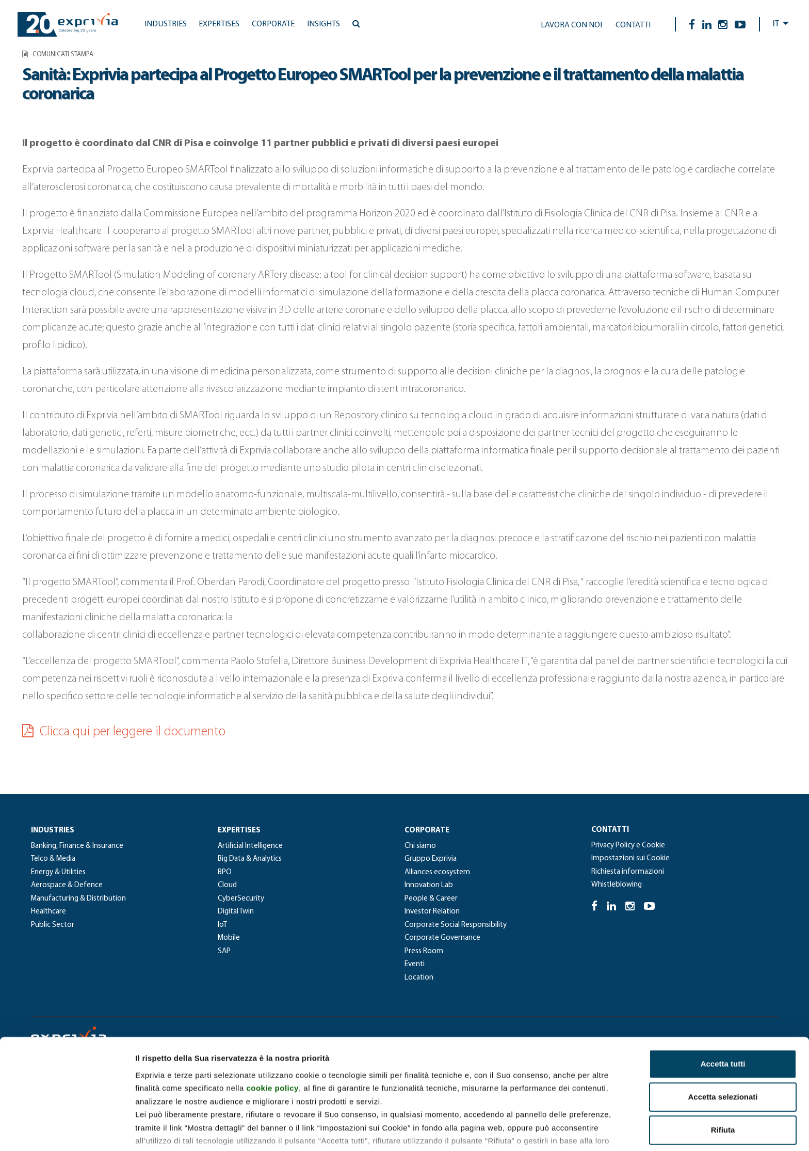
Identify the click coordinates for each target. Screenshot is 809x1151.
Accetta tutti (723, 1001)
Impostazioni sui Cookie (630, 858)
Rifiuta (723, 1067)
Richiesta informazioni (627, 872)
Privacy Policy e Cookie (628, 845)
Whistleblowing (616, 885)
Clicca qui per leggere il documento (123, 732)
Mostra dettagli (543, 1130)
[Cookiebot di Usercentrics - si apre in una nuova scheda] (67, 1131)
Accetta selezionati (722, 1034)
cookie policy (272, 1025)
